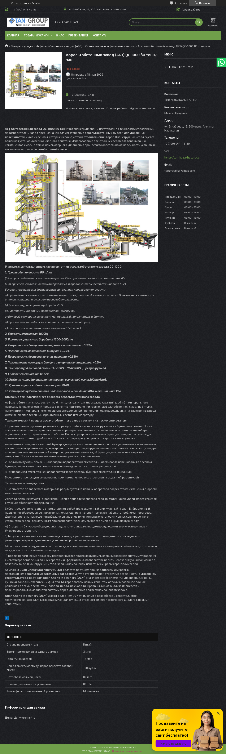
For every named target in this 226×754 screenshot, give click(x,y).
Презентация (78, 35)
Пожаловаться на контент (128, 751)
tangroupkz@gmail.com (179, 170)
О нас (60, 35)
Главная (13, 35)
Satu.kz (131, 747)
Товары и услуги (36, 35)
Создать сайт (19, 2)
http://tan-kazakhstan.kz (181, 157)
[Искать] (199, 22)
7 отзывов (181, 2)
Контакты (99, 35)
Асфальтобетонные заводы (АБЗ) (59, 46)
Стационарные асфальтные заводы (110, 46)
